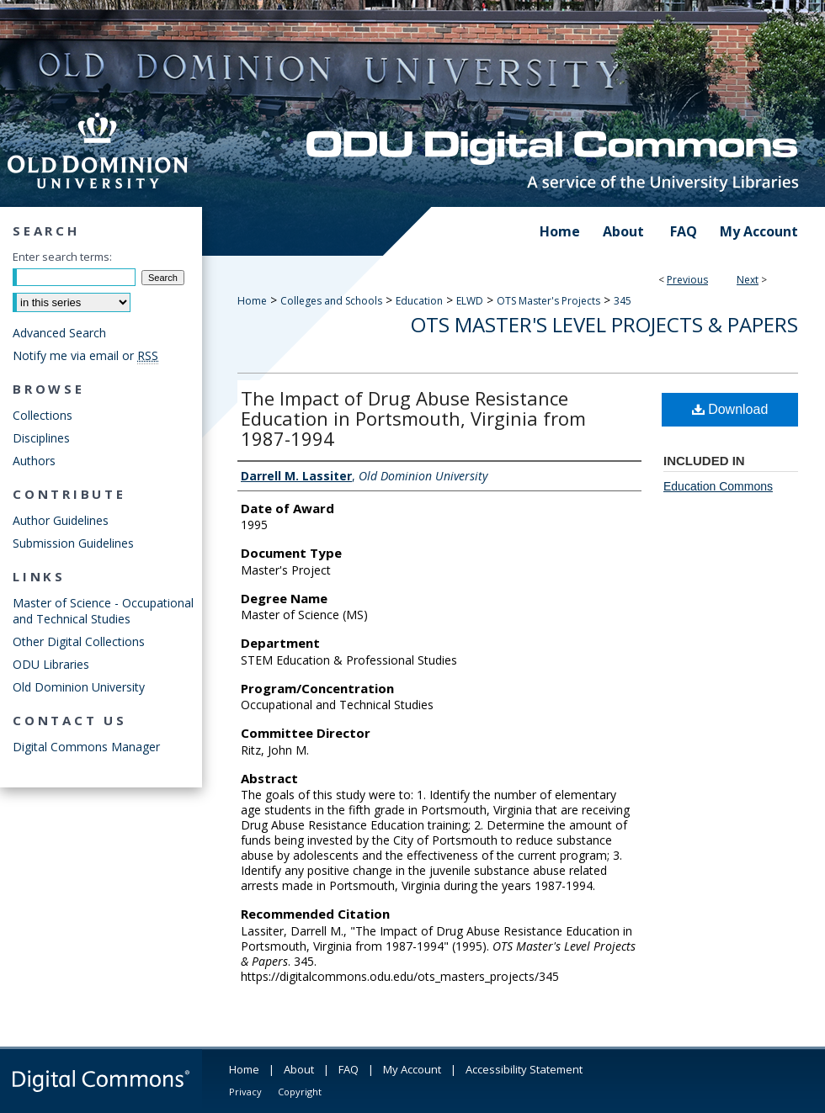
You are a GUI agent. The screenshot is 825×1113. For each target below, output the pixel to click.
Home (252, 301)
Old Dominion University (79, 687)
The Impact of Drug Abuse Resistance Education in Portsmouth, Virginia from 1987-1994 (413, 418)
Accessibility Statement (524, 1069)
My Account (412, 1069)
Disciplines (41, 438)
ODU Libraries (51, 664)
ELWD (469, 301)
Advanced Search (59, 333)
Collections (42, 415)
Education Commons (718, 486)
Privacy (245, 1091)
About (299, 1069)
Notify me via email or (85, 355)
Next (747, 280)
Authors (34, 461)
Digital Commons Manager (86, 747)
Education (419, 301)
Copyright (300, 1091)
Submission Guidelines (73, 543)
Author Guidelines (61, 520)
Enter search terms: (62, 256)
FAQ (348, 1069)
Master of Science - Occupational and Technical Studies (103, 611)
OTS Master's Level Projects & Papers (604, 324)
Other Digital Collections (79, 641)
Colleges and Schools (331, 301)
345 (622, 301)
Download (730, 409)
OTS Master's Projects (548, 301)
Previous (687, 280)
